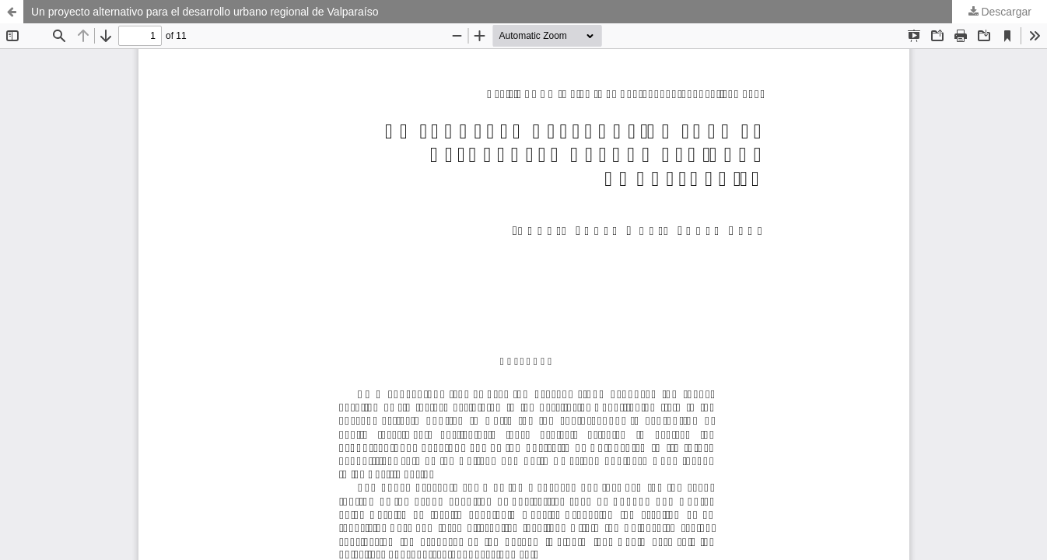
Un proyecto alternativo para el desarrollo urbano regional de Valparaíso (204, 11)
